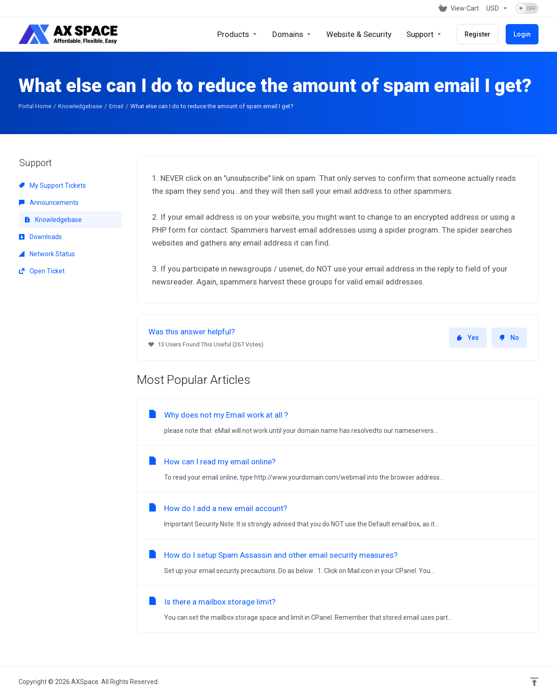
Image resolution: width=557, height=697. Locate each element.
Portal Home (34, 106)
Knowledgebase (80, 106)
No (509, 337)
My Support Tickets (52, 185)
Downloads (40, 237)
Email (116, 106)
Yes (468, 337)
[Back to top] (534, 682)
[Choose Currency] (497, 8)
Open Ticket (42, 271)
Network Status (47, 254)
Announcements (49, 202)
